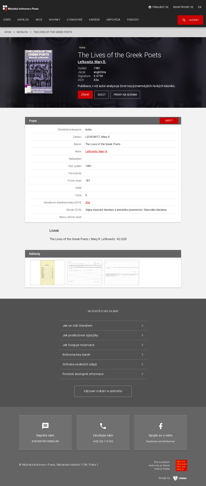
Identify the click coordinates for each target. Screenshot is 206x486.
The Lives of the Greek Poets (52, 32)
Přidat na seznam (125, 94)
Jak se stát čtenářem (78, 325)
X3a (87, 202)
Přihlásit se (158, 7)
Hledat (190, 20)
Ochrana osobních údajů (80, 364)
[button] (38, 72)
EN (199, 7)
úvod (7, 32)
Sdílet (102, 94)
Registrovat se (183, 7)
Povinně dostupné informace (83, 374)
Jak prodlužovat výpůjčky (80, 335)
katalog (22, 32)
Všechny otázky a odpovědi (103, 391)
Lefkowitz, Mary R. (92, 62)
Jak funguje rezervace (79, 345)
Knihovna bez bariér (77, 354)
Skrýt (169, 120)
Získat (85, 94)
